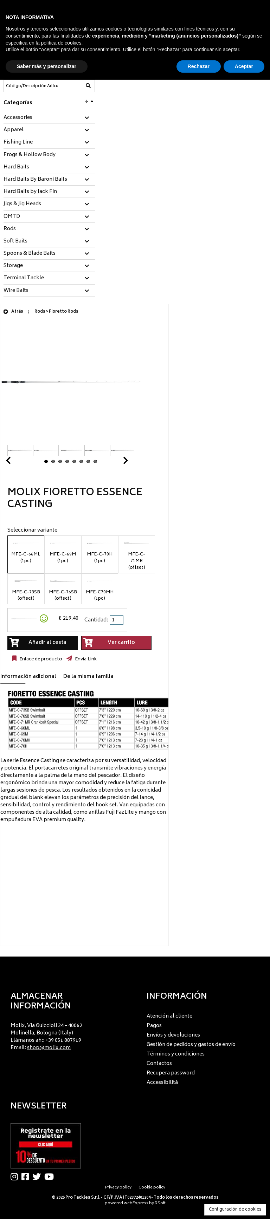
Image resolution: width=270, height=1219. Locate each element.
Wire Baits (16, 291)
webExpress (136, 1203)
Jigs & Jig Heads (22, 204)
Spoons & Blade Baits (30, 254)
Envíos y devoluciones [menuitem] (173, 1035)
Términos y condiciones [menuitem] (176, 1054)
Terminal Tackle (24, 278)
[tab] (49, 118)
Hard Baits (16, 167)
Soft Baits (15, 241)
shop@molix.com (49, 1048)
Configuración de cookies (235, 1209)
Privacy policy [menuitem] (118, 1187)
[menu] (67, 1035)
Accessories (18, 118)
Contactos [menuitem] (159, 1063)
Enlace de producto (40, 659)
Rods (10, 229)
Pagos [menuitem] (154, 1025)
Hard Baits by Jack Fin (30, 192)
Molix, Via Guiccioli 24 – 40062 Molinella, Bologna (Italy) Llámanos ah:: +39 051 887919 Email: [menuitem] (46, 1037)
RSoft (160, 1203)
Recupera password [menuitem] (171, 1073)
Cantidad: (96, 620)
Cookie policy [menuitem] (152, 1187)
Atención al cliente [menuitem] (169, 1016)
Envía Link (85, 659)
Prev (16, 462)
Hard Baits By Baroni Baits (35, 179)
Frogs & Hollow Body (30, 155)
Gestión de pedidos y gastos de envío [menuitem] (191, 1044)
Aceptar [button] (244, 66)
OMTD (12, 217)
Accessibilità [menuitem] (162, 1082)
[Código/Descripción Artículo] (32, 86)
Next (117, 462)
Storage (13, 266)
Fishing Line (18, 142)
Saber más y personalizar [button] (46, 66)
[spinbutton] (117, 620)
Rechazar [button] (199, 66)
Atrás (13, 311)
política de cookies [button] (61, 43)
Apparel (14, 130)
